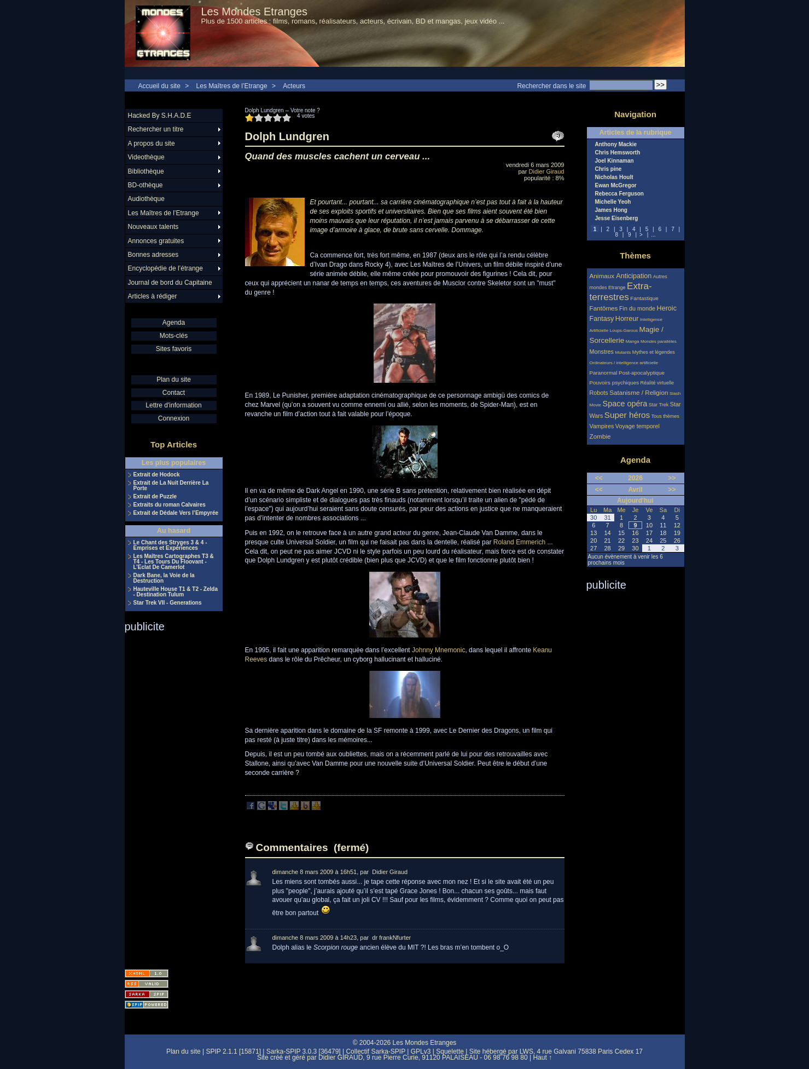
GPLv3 (421, 1051)
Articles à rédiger (152, 296)
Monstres (602, 351)
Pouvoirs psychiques (614, 383)
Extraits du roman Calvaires (169, 505)
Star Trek (659, 404)
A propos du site (151, 143)
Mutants (623, 352)
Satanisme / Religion (638, 392)
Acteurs (294, 86)
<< (599, 478)
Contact (173, 392)
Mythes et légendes (653, 352)
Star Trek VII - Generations (167, 603)
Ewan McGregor (616, 185)
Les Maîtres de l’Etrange (231, 86)
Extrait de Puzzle (155, 496)
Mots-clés (174, 336)
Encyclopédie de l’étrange (165, 268)
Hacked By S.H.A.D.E (159, 115)
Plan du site (173, 379)
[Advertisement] (168, 797)
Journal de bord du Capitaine (170, 282)
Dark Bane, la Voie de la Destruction (164, 578)
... (653, 235)
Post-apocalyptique (642, 373)
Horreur (627, 319)
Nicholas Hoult (614, 177)
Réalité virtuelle (657, 383)
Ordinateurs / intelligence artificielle (624, 362)
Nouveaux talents (153, 227)
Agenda (173, 322)
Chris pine (608, 169)
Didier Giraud (546, 171)
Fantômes (604, 308)
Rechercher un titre (156, 129)
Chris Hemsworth (618, 153)
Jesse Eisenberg (616, 218)
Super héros (627, 414)
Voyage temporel (637, 426)
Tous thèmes (665, 416)
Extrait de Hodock (156, 475)
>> (672, 478)
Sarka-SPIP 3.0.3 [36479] (303, 1051)
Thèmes (635, 255)
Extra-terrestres (621, 291)
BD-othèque (145, 185)
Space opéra (625, 403)
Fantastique (644, 298)
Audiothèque (146, 199)
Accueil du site (159, 86)
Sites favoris (173, 349)
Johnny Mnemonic (438, 650)
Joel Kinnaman (614, 161)
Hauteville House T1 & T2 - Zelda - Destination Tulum (175, 592)
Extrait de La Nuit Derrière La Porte (171, 485)
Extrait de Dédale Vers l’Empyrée (176, 513)
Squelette (450, 1051)
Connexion (173, 418)
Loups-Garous (624, 330)
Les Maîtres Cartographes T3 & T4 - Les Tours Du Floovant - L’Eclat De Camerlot (173, 562)
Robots (599, 392)
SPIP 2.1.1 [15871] (233, 1051)
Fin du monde (637, 308)
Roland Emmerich (519, 542)
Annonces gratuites (156, 241)
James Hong (611, 210)
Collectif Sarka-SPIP (375, 1051)
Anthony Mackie (616, 144)
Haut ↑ (542, 1057)
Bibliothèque (146, 171)
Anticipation (633, 276)
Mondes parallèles (659, 341)
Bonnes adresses (153, 254)
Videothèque (146, 157)
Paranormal (604, 373)
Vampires (602, 426)
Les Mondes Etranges (254, 11)
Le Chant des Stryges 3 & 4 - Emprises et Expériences (170, 545)
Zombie (600, 436)
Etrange (617, 287)
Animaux (603, 275)
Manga (632, 341)
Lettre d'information (173, 405)
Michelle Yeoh (613, 202)
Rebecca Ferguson (619, 194)
